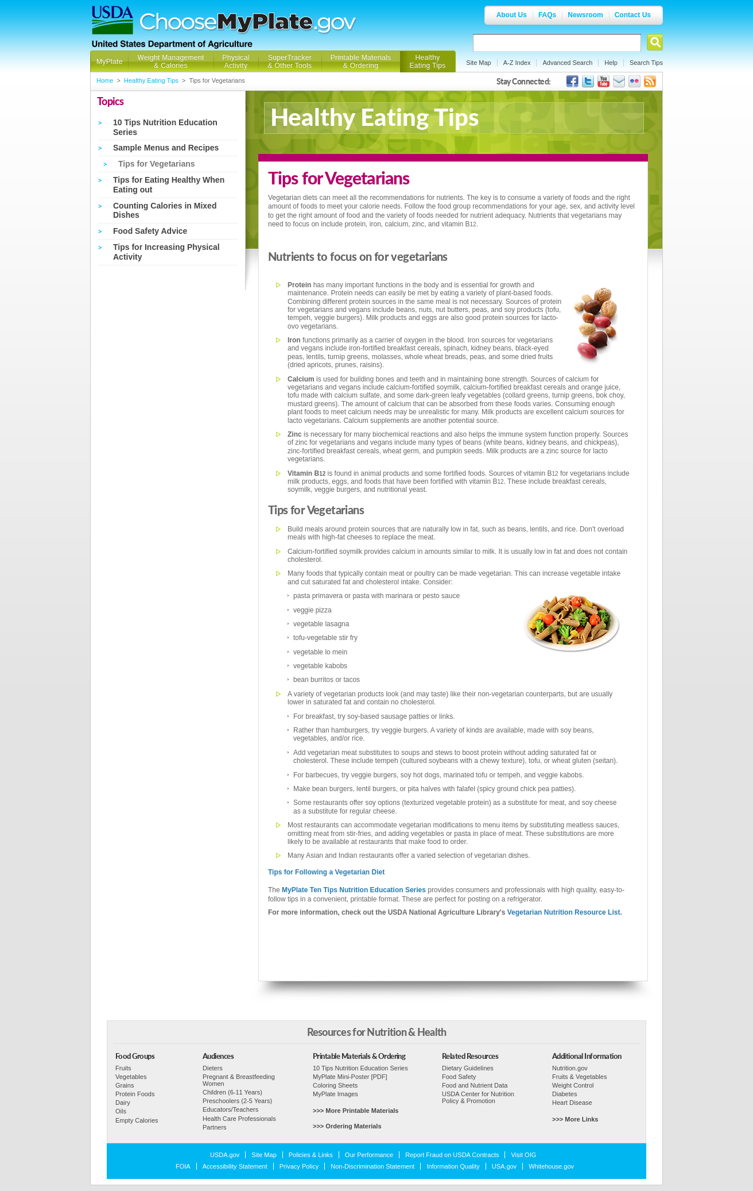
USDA (112, 20)
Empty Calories (136, 1120)
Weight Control (573, 1085)
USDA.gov (224, 1154)
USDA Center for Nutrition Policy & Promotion (478, 1097)
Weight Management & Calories (170, 61)
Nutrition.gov (570, 1068)
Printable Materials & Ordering (361, 61)
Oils (120, 1111)
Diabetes (564, 1093)
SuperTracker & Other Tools (290, 61)
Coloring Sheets (335, 1085)
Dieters (213, 1068)
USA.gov (504, 1166)
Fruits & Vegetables (579, 1076)
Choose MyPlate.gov (248, 24)
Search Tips (646, 62)
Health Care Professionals (239, 1118)
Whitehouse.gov (551, 1166)
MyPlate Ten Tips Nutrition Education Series (354, 890)
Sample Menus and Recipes (166, 147)
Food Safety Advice (150, 231)
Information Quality (452, 1166)
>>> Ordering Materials (347, 1126)
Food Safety (459, 1076)
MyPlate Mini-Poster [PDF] (350, 1076)
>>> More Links (575, 1119)
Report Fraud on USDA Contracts (452, 1154)
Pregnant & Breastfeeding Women (239, 1080)
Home (104, 80)
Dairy (122, 1102)
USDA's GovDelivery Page (619, 81)
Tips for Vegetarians (156, 163)
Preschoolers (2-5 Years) (237, 1100)
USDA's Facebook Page (572, 81)
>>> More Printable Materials (355, 1110)
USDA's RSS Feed (650, 81)
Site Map (478, 62)
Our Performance (369, 1154)
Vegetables (130, 1076)
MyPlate (109, 61)
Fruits (123, 1068)
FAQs (547, 15)
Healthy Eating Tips (428, 61)
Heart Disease (572, 1102)
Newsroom (585, 15)
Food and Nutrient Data (474, 1085)
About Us (511, 15)
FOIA (183, 1166)
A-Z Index (517, 62)
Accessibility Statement (235, 1166)
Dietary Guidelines (468, 1068)
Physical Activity (235, 61)
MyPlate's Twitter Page (588, 81)
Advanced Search (567, 62)
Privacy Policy (299, 1166)
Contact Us (633, 15)
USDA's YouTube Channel (603, 81)
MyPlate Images (335, 1093)
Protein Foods (134, 1093)
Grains (124, 1085)
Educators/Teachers (230, 1109)
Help (611, 62)
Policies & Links (311, 1154)
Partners (215, 1127)
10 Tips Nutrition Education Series (360, 1068)
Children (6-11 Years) (232, 1092)
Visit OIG (523, 1154)
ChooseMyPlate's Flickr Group (634, 81)
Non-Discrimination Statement (372, 1166)
